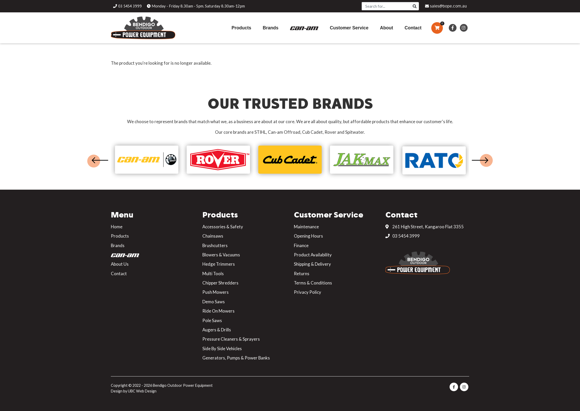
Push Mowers (215, 292)
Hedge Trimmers (218, 264)
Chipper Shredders (220, 283)
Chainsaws (212, 236)
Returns (301, 273)
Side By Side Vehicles (222, 348)
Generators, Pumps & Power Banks (236, 357)
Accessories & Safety (222, 226)
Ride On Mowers (218, 311)
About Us (120, 264)
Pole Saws (212, 320)
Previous (100, 160)
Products (120, 236)
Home (116, 226)
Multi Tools (213, 273)
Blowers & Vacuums (221, 254)
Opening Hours (308, 236)
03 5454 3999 (402, 236)
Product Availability (313, 254)
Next (480, 160)
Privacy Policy (307, 292)
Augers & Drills (216, 329)
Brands (118, 245)
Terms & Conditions (313, 283)
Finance (301, 245)
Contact (119, 273)
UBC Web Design (142, 391)
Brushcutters (215, 245)
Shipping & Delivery (312, 264)
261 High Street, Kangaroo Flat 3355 (424, 226)
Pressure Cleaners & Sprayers (231, 339)
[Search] (386, 6)
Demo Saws (213, 301)
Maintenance (306, 226)
